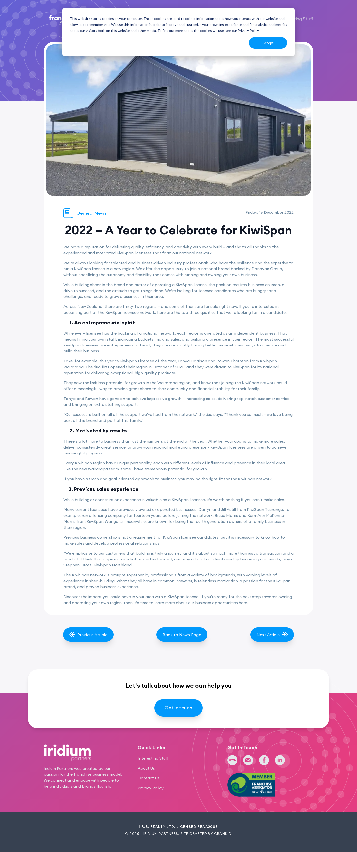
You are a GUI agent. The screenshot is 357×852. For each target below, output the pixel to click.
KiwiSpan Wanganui (105, 521)
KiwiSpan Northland (113, 564)
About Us (146, 768)
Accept (268, 43)
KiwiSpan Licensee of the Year (148, 360)
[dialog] (178, 32)
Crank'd (223, 833)
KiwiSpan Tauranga (265, 509)
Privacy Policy (151, 787)
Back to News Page (182, 634)
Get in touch (178, 708)
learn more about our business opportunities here (200, 602)
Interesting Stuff (296, 19)
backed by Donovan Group (256, 268)
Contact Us (149, 777)
